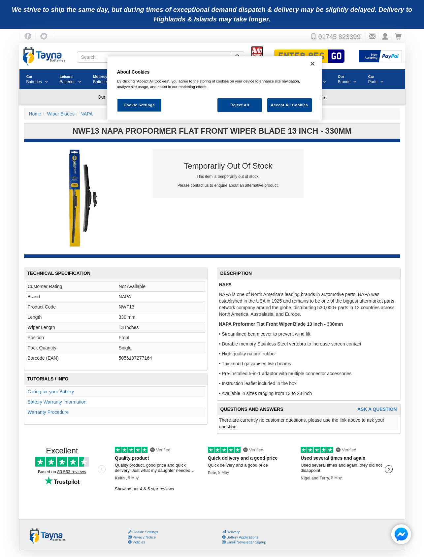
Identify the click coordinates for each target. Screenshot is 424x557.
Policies (136, 542)
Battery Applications (240, 537)
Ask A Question (377, 409)
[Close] (312, 63)
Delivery (231, 532)
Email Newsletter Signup (244, 542)
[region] (214, 88)
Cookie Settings (145, 532)
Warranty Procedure (48, 412)
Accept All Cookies (289, 105)
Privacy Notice (142, 537)
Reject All (239, 105)
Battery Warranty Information (57, 402)
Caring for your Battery (51, 391)
